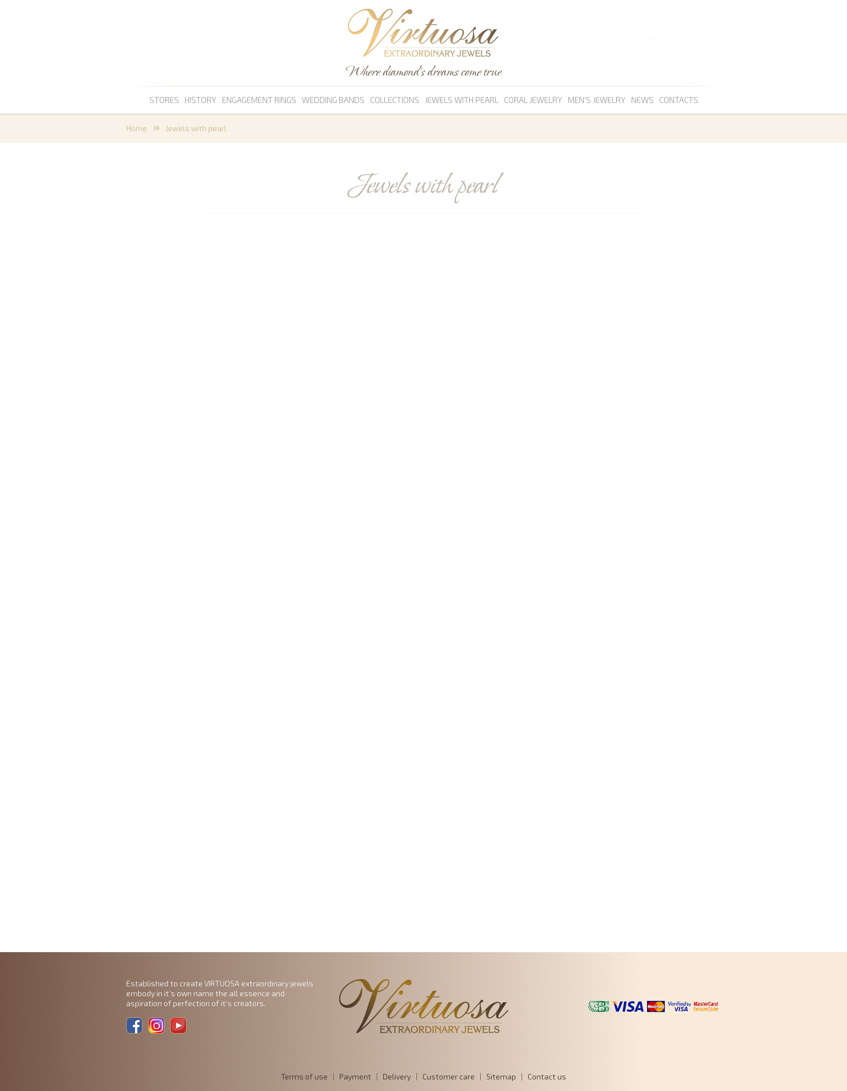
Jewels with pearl (461, 100)
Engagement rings (259, 100)
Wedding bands (333, 100)
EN (721, 39)
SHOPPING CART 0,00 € (237, 39)
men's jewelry (597, 100)
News (642, 100)
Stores (164, 100)
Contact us (547, 1076)
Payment (355, 1076)
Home (136, 128)
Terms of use (304, 1076)
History (200, 100)
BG (707, 39)
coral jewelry (533, 100)
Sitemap (501, 1076)
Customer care (448, 1076)
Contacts (678, 100)
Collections (394, 100)
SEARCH (148, 39)
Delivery (397, 1076)
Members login (660, 39)
